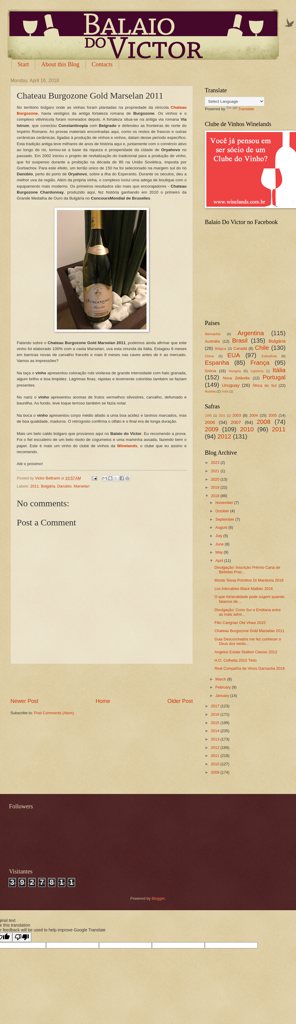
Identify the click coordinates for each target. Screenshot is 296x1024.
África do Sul (264, 385)
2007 (236, 422)
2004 (253, 415)
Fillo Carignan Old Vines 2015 (240, 622)
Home (103, 701)
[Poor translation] (21, 937)
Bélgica (220, 348)
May (219, 552)
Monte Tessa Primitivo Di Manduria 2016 (248, 580)
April (219, 560)
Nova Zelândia (236, 378)
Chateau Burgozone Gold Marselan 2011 (249, 630)
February (223, 687)
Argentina (251, 332)
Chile (262, 347)
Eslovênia (269, 356)
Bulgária (48, 486)
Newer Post (24, 701)
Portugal (274, 377)
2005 (272, 415)
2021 (215, 471)
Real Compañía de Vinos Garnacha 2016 (249, 668)
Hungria (235, 371)
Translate (240, 109)
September (225, 519)
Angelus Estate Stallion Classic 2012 (245, 652)
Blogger (158, 898)
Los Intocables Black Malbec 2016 (243, 588)
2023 (215, 462)
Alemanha (212, 334)
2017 (215, 706)
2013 (215, 739)
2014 (215, 731)
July (219, 536)
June (220, 544)
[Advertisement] (102, 681)
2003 (236, 415)
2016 (215, 714)
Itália (279, 370)
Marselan (81, 486)
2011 (34, 486)
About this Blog (60, 64)
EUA (233, 355)
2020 (215, 479)
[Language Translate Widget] (234, 101)
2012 (224, 436)
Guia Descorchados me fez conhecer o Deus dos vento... (247, 641)
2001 (222, 415)
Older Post (180, 701)
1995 (208, 415)
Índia (225, 391)
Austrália (212, 341)
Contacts (102, 64)
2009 (212, 429)
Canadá (240, 348)
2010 (247, 429)
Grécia (210, 371)
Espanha (217, 362)
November (224, 502)
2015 (215, 723)
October (222, 511)
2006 (210, 422)
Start (23, 64)
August (221, 527)
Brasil (240, 340)
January (222, 695)
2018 (215, 495)
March (221, 679)
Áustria (210, 391)
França (259, 362)
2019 (215, 487)
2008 (264, 421)
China (209, 356)
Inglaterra (257, 371)
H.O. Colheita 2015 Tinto (235, 660)
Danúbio (64, 486)
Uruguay (230, 385)
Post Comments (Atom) (54, 713)
